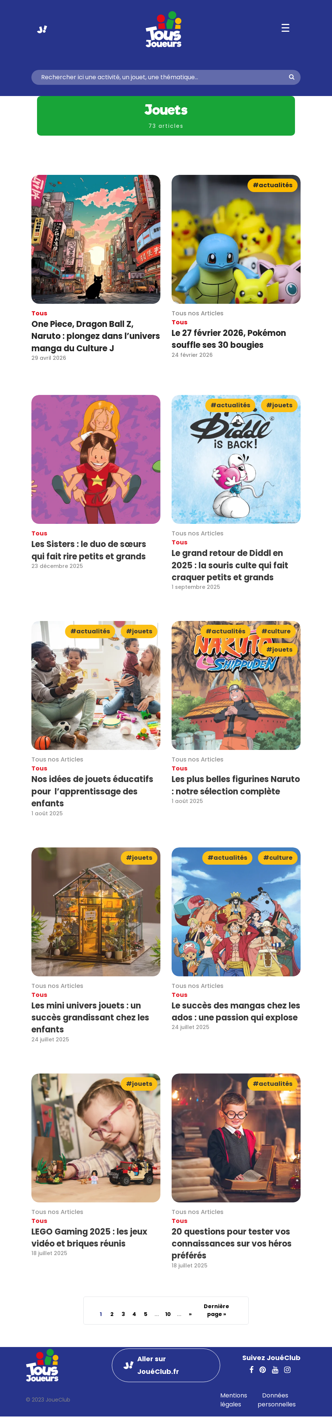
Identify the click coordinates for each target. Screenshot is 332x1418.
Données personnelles (277, 1400)
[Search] (163, 77)
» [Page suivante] (190, 1314)
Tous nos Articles (198, 313)
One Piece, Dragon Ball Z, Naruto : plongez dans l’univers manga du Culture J (95, 336)
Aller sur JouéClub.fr (42, 29)
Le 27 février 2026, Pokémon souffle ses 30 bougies (229, 339)
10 (168, 1314)
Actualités (275, 185)
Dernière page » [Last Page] (216, 1310)
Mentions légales (233, 1400)
